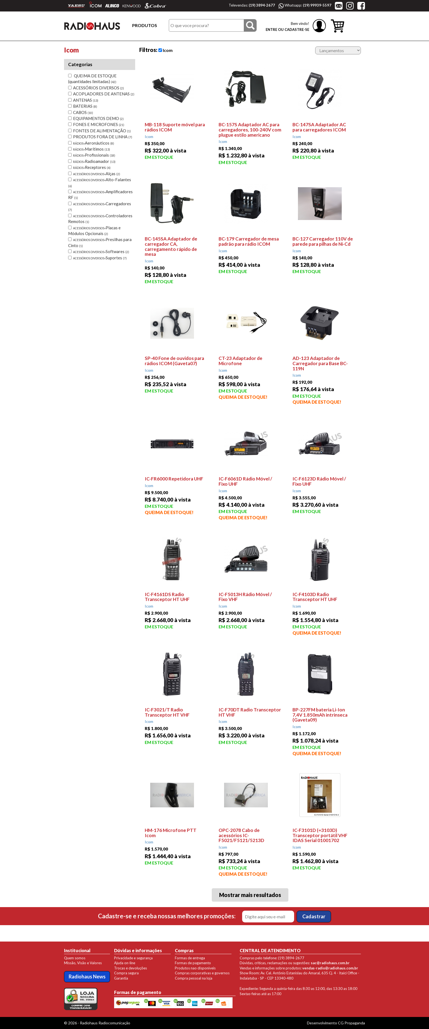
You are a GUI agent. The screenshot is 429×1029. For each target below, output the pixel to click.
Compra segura (126, 973)
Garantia (121, 978)
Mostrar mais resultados (250, 895)
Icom (165, 50)
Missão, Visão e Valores (83, 963)
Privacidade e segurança (133, 958)
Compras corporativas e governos (202, 973)
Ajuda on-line (124, 963)
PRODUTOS (144, 25)
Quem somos (74, 958)
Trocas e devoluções (130, 968)
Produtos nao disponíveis (195, 968)
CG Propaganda (351, 1023)
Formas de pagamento (193, 963)
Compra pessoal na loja (193, 978)
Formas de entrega (190, 958)
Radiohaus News (87, 977)
